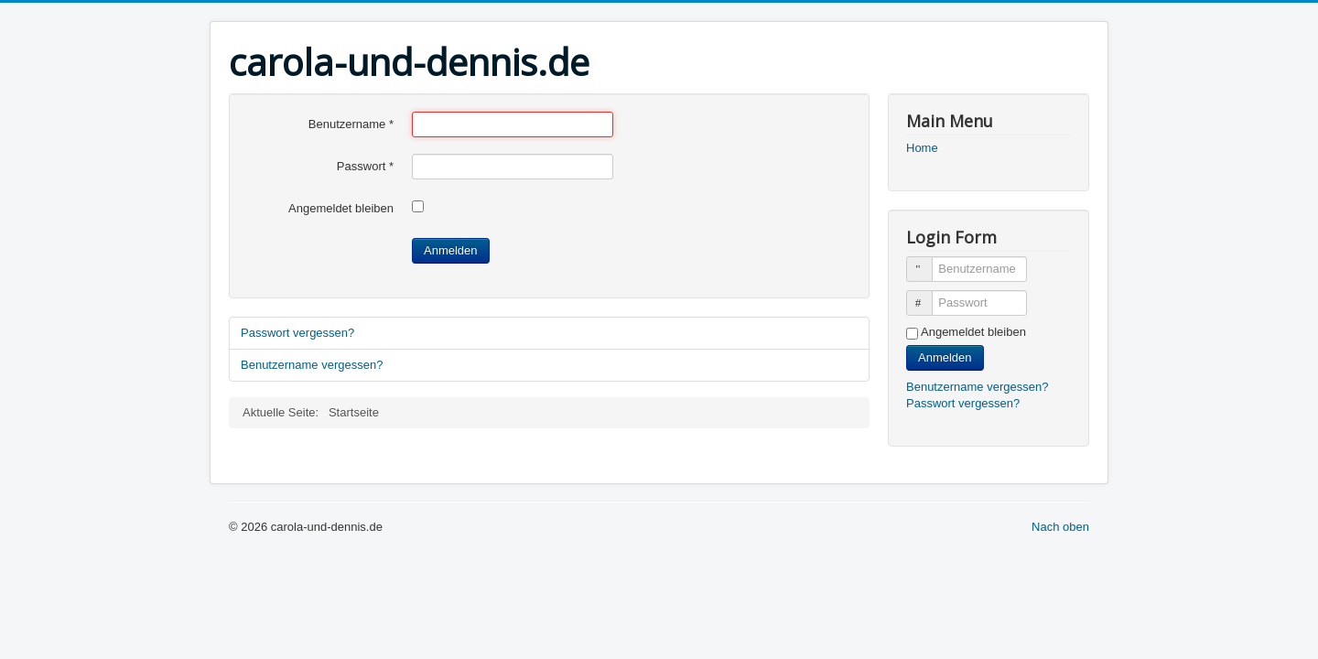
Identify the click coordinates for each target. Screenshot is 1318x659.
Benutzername (351, 124)
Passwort (365, 166)
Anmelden (451, 250)
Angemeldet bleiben (341, 208)
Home (922, 148)
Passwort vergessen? (297, 333)
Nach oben (1060, 527)
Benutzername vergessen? (312, 365)
